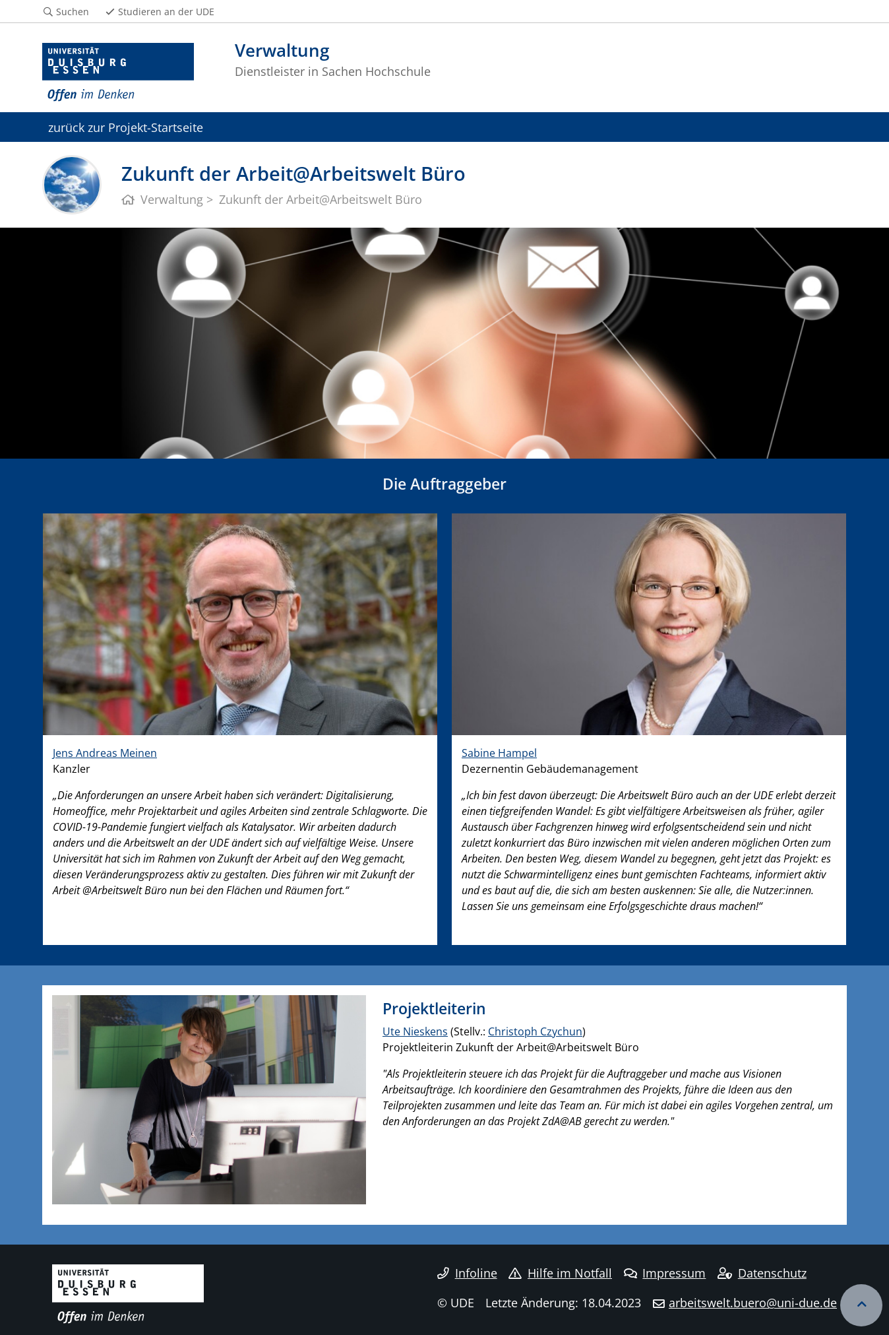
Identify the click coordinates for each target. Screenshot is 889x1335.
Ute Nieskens (415, 1031)
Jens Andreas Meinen (105, 753)
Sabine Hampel (499, 753)
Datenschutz (762, 1273)
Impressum (665, 1273)
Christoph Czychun (535, 1031)
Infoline (467, 1273)
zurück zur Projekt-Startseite (125, 127)
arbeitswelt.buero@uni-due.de (753, 1303)
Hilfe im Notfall (560, 1273)
